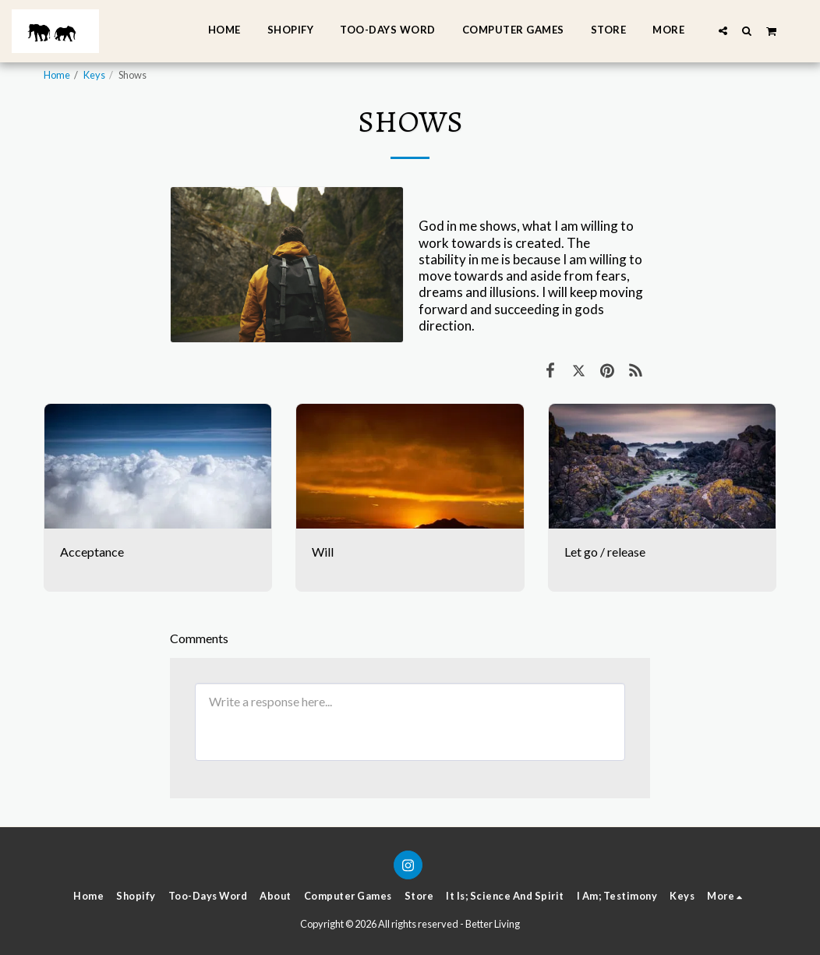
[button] (723, 30)
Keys (94, 75)
